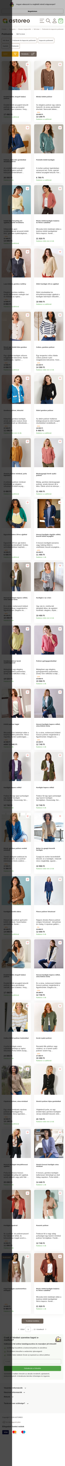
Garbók (5, 46)
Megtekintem (32, 12)
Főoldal (4, 29)
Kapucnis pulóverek (46, 41)
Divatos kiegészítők (24, 29)
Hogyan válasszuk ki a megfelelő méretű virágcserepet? (35, 4)
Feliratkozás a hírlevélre (32, 1395)
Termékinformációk (28, 117)
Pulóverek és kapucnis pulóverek (53, 29)
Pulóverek (15, 46)
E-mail (8, 1388)
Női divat (36, 29)
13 (34, 1356)
